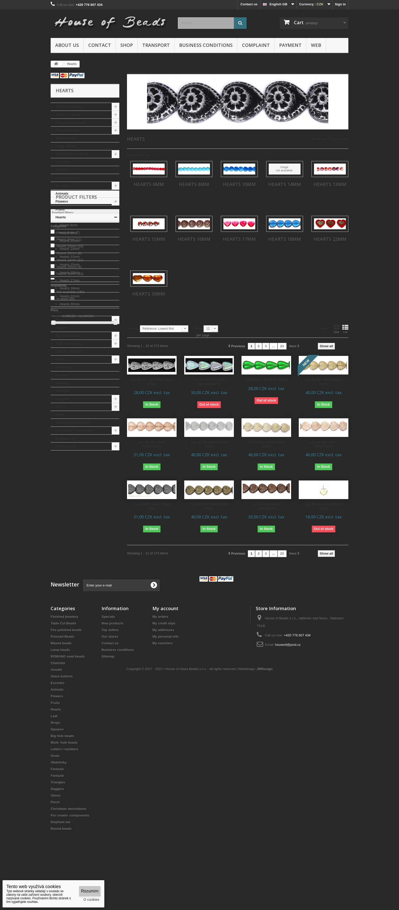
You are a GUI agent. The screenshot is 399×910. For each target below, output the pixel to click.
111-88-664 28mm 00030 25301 (323, 506)
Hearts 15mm (69, 264)
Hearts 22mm (69, 296)
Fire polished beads (71, 122)
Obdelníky (63, 367)
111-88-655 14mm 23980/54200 (266, 506)
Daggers (62, 399)
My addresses (163, 670)
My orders (160, 656)
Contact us (249, 4)
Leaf (58, 312)
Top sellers (110, 670)
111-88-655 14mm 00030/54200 (151, 444)
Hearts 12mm (69, 257)
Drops (60, 320)
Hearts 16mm (69, 272)
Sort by (132, 328)
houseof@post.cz (288, 684)
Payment (290, 45)
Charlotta (62, 162)
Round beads (65, 446)
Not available (70, 561)
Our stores (110, 676)
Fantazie (62, 375)
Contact (99, 45)
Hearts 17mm (69, 280)
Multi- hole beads (68, 343)
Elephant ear (65, 438)
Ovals (59, 359)
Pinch (59, 415)
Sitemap (108, 696)
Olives (60, 407)
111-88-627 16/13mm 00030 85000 (152, 382)
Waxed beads (66, 138)
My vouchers (162, 683)
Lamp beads (65, 146)
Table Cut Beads (68, 114)
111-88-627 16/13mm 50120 (266, 380)
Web (316, 45)
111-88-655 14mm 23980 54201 (151, 506)
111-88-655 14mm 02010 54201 (209, 444)
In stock (66, 567)
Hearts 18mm (69, 288)
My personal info (165, 676)
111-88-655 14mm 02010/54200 (323, 444)
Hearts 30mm (69, 304)
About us (67, 45)
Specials (108, 656)
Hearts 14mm (69, 249)
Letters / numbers (69, 351)
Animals (61, 193)
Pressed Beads (67, 130)
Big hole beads (67, 336)
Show (197, 328)
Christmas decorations (73, 422)
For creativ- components (74, 430)
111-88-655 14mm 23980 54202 (209, 506)
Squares (61, 328)
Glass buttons (66, 178)
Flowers (61, 201)
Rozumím (89, 891)
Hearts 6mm (68, 225)
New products (112, 663)
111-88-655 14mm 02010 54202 (266, 444)
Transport (156, 45)
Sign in (340, 4)
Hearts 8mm (68, 233)
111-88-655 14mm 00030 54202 (323, 382)
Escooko (62, 186)
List (345, 328)
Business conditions (206, 45)
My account (165, 648)
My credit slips (163, 663)
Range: (56, 585)
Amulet (61, 170)
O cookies (91, 900)
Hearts (60, 217)
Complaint (256, 45)
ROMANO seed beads (72, 154)
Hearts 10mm (69, 241)
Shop (126, 45)
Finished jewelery (69, 107)
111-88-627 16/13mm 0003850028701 (209, 382)
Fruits (60, 209)
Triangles (62, 391)
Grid (336, 328)
